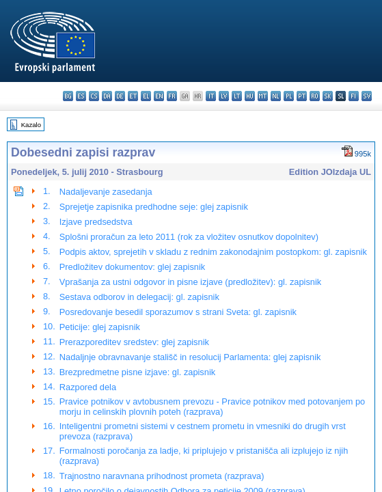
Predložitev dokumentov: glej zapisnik (132, 267)
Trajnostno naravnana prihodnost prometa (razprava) (161, 476)
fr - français (172, 96)
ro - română (315, 96)
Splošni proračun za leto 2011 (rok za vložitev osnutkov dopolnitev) (188, 237)
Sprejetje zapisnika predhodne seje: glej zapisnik (153, 207)
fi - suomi (354, 96)
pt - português (302, 96)
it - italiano (211, 96)
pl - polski (289, 96)
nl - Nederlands (276, 96)
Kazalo (31, 124)
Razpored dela (87, 387)
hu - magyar (250, 96)
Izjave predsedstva (96, 222)
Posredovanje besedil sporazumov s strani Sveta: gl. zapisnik (178, 312)
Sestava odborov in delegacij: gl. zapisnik (139, 297)
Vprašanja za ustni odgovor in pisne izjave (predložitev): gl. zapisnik (190, 282)
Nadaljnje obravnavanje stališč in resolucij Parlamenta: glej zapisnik (190, 357)
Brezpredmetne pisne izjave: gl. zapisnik (137, 372)
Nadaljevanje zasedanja (105, 192)
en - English (159, 96)
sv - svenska (366, 96)
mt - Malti (263, 96)
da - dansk (107, 96)
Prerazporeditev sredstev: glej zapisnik (134, 342)
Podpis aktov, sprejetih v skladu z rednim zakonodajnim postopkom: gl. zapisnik (213, 252)
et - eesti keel (133, 96)
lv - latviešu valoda (224, 96)
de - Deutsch (120, 96)
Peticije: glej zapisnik (99, 327)
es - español (81, 96)
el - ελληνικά (146, 96)
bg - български (68, 96)
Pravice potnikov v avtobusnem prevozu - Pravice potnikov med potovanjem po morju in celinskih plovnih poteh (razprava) (212, 406)
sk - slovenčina (328, 96)
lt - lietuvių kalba (237, 96)
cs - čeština (94, 96)
